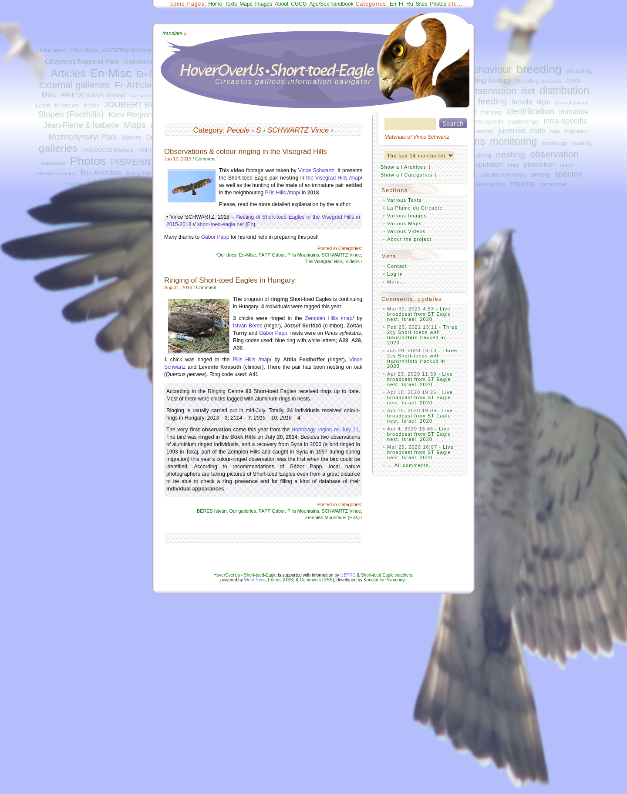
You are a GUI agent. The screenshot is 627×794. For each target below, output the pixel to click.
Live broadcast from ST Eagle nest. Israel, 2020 (419, 314)
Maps (135, 125)
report (566, 165)
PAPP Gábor (272, 254)
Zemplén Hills (321, 318)
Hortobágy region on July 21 (324, 430)
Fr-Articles (135, 85)
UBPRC (348, 575)
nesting (510, 154)
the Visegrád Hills (326, 178)
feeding (492, 101)
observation (554, 154)
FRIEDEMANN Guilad (93, 95)
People (238, 130)
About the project (409, 239)
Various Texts (404, 200)
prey (513, 165)
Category (208, 130)
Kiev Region (130, 114)
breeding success (538, 80)
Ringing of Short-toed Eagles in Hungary (229, 280)
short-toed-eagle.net (220, 224)
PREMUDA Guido (56, 173)
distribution (564, 90)
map (555, 131)
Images (263, 4)
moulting (582, 143)
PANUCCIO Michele (108, 150)
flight (543, 102)
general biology (571, 102)
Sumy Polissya (145, 173)
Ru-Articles (100, 172)
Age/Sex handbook (331, 4)
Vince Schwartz (316, 170)
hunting (491, 112)
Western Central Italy (148, 183)
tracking (522, 183)
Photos (88, 160)
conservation (489, 90)
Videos (102, 182)
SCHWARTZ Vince (298, 130)
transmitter (553, 184)
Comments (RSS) (317, 579)
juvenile (511, 130)
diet (528, 91)
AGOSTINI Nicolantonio (132, 50)
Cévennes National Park (82, 61)
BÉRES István (211, 511)
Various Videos (406, 231)
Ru (409, 4)
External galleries (74, 85)
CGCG (299, 4)
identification (530, 111)
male (537, 130)
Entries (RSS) (281, 579)
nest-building (474, 155)
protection (539, 164)
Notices (131, 137)
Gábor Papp (215, 237)
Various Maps (404, 223)
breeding (539, 69)
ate (172, 33)
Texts (231, 4)
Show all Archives (403, 167)
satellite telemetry (503, 174)
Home (215, 4)
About (281, 4)
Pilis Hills (275, 193)
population (487, 164)
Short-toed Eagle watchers (386, 575)
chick (573, 80)
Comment (205, 158)
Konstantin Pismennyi (384, 579)
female (522, 102)
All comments (411, 465)
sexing (539, 174)
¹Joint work (50, 50)
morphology (554, 143)
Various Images (407, 215)
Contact (397, 266)
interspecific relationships (506, 121)
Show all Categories (406, 174)
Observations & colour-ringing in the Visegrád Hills (245, 151)
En (393, 4)
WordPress (255, 579)
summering (491, 183)
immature (574, 112)
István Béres (247, 326)
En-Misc (110, 73)
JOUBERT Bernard (139, 104)
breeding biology (485, 80)
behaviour (489, 69)
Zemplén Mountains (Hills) (332, 517)
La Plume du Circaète (415, 207)
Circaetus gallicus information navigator (293, 81)
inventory (482, 131)
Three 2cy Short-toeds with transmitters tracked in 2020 (422, 334)
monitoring (513, 141)
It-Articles (67, 105)
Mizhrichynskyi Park (82, 137)
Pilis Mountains (303, 254)
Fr (401, 4)
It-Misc (91, 106)
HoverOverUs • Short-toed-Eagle (244, 575)
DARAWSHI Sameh (151, 61)
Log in (395, 274)
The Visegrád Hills (324, 261)
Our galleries (242, 511)
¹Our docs (84, 50)
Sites (422, 4)
